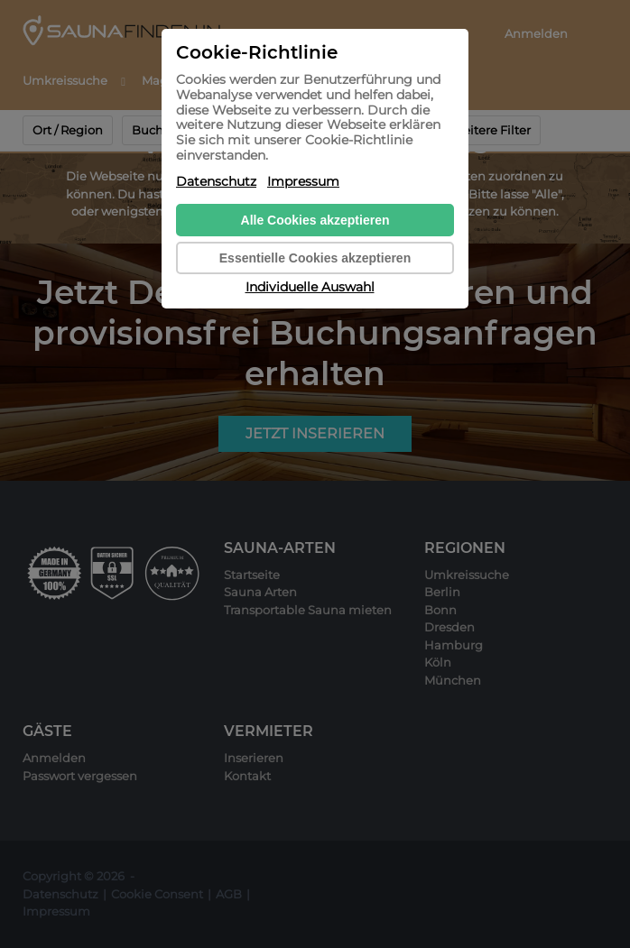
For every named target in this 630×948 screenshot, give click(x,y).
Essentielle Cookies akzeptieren (315, 258)
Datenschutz (216, 181)
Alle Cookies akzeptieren (315, 220)
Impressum (303, 181)
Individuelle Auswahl (310, 287)
